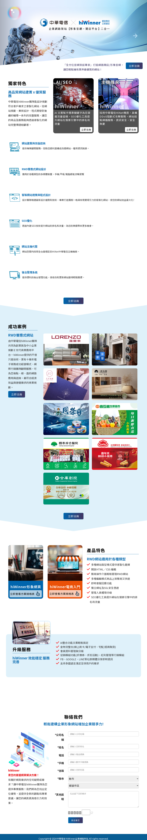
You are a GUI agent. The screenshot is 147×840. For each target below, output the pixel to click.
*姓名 (60, 775)
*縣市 (60, 806)
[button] (11, 35)
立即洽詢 (132, 66)
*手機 (60, 790)
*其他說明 (59, 824)
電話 (61, 783)
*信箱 (60, 798)
